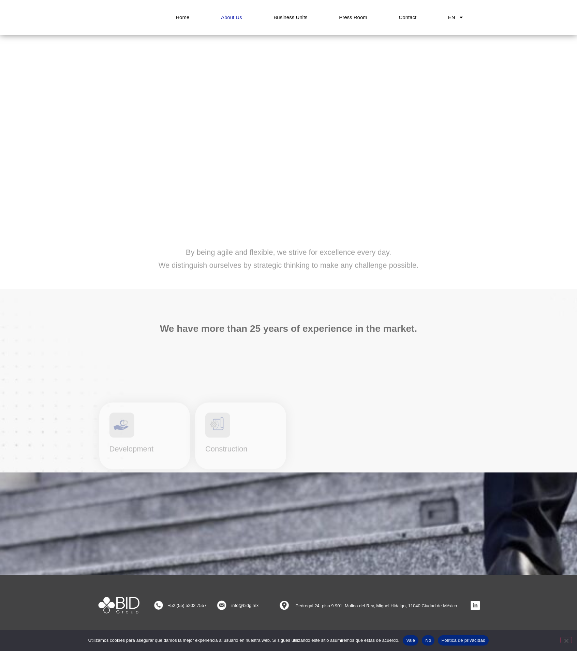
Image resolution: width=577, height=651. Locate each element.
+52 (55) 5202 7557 (187, 605)
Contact (407, 17)
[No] (566, 640)
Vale (410, 640)
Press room (353, 17)
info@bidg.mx (244, 605)
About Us (231, 17)
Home (182, 17)
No (428, 640)
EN (456, 17)
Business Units (290, 17)
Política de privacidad (463, 640)
